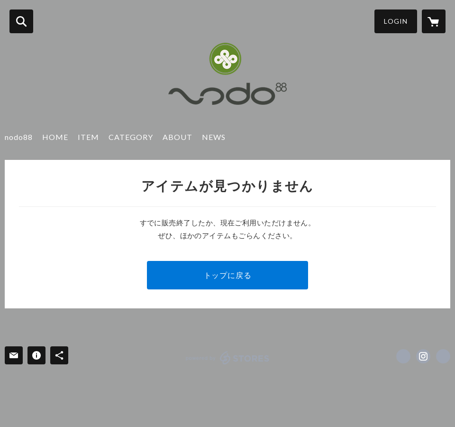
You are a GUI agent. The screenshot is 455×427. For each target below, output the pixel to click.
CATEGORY (131, 136)
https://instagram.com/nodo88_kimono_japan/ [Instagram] (423, 356)
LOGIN (396, 21)
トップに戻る (228, 274)
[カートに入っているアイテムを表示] (434, 21)
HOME (55, 136)
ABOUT (177, 136)
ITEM (88, 136)
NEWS (214, 136)
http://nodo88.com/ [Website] (443, 356)
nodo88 (19, 136)
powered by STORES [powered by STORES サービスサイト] (228, 357)
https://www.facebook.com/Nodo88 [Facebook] (403, 356)
